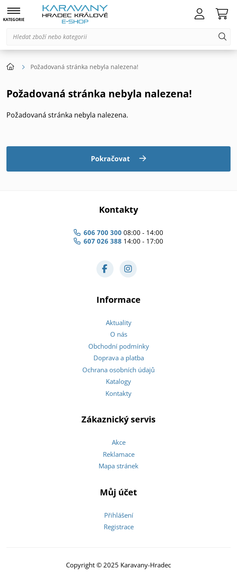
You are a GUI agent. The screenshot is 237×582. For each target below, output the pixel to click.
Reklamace (119, 454)
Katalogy (118, 381)
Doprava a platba (118, 357)
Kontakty (118, 393)
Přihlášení (118, 515)
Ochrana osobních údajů (118, 369)
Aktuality (119, 322)
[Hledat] (222, 36)
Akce (119, 442)
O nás (118, 334)
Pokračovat (110, 158)
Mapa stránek (118, 465)
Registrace (119, 526)
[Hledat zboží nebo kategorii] (118, 36)
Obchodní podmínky (118, 346)
